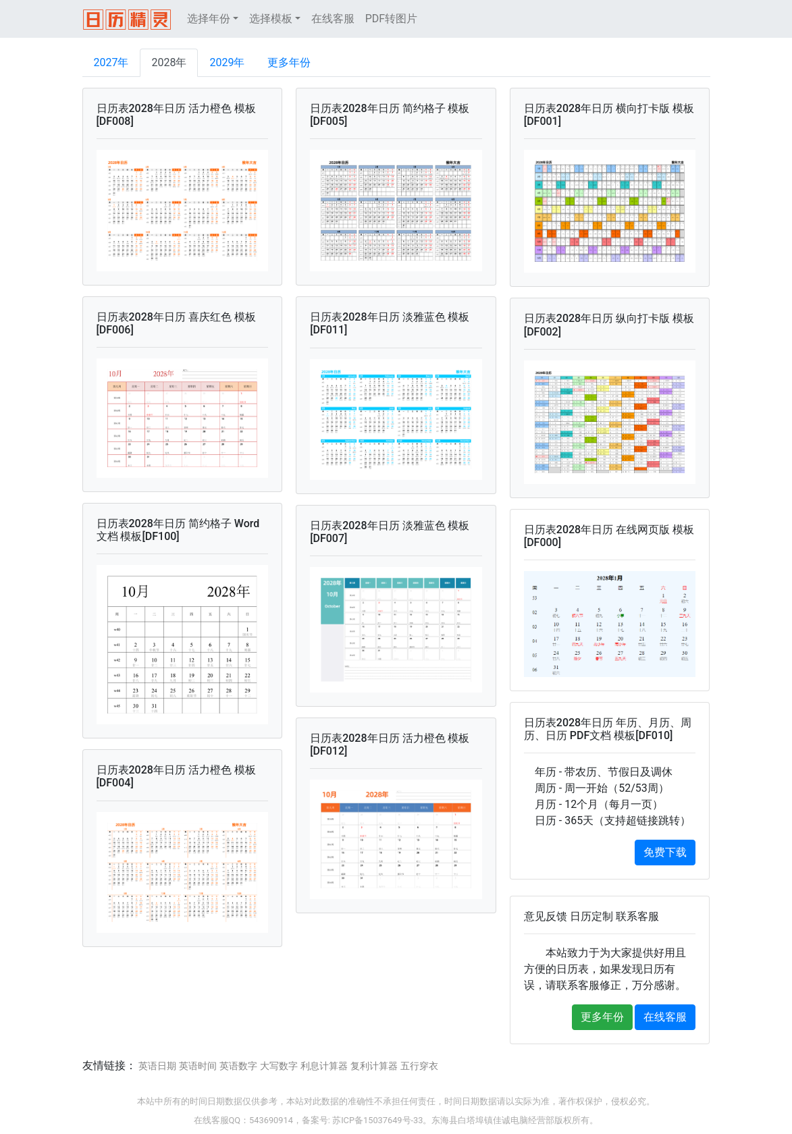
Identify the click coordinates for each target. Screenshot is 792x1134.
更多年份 (289, 62)
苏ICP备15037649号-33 (377, 1120)
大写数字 (279, 1066)
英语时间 (198, 1066)
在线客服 (332, 18)
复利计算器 (374, 1066)
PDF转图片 (391, 18)
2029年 (226, 62)
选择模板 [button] (270, 18)
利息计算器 (324, 1066)
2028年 (168, 62)
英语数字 (238, 1066)
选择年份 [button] (208, 18)
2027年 (111, 62)
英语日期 (157, 1066)
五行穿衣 (419, 1066)
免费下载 (665, 852)
